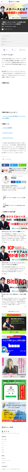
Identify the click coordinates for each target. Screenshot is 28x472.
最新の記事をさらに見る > (14, 311)
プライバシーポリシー (6, 460)
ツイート (14, 49)
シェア (6, 49)
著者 (3, 449)
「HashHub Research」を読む (10, 26)
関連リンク (4, 44)
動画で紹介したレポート (7, 41)
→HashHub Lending (7, 133)
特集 (25, 242)
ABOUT (3, 452)
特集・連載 (4, 439)
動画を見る (4, 38)
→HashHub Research (7, 138)
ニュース (3, 445)
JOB (2, 447)
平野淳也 (13, 178)
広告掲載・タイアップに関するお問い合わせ (11, 469)
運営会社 (3, 458)
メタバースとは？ (6, 36)
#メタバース (8, 159)
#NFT (3, 159)
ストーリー (4, 441)
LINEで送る (23, 49)
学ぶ (3, 443)
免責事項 (3, 462)
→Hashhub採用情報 (7, 128)
